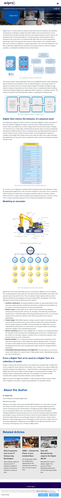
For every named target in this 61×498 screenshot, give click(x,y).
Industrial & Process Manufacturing (14, 9)
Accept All (43, 495)
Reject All (54, 495)
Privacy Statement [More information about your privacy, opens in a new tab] (41, 491)
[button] (56, 8)
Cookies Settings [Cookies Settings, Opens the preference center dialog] (5, 494)
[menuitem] (58, 8)
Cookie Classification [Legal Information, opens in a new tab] (51, 491)
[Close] (58, 491)
